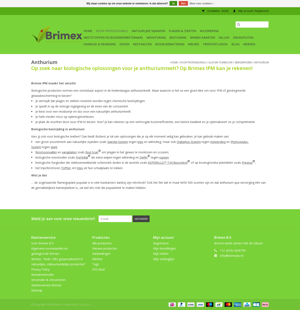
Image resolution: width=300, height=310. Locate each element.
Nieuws (193, 44)
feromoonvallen (46, 152)
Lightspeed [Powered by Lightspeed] (84, 304)
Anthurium (261, 62)
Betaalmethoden (42, 275)
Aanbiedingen (101, 254)
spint (54, 147)
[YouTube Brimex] (250, 218)
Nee (183, 3)
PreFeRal (82, 157)
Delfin (144, 157)
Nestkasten (142, 44)
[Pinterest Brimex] (243, 218)
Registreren (161, 243)
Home (88, 31)
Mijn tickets (161, 254)
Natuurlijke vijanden (148, 31)
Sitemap (36, 290)
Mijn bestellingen (164, 248)
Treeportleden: (215, 44)
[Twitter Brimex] (235, 218)
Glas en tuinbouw (220, 62)
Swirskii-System (117, 142)
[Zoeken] (252, 24)
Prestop (247, 163)
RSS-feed (98, 269)
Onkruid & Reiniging (100, 44)
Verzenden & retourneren (48, 280)
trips (140, 142)
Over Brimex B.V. (42, 243)
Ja (173, 3)
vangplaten (69, 152)
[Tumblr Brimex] (258, 218)
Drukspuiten (243, 37)
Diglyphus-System (189, 142)
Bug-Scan (91, 152)
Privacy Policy (40, 269)
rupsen (164, 157)
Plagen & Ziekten (182, 31)
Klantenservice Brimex (46, 285)
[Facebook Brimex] (228, 218)
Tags (95, 264)
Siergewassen (243, 62)
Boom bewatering (169, 44)
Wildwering (209, 31)
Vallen (224, 37)
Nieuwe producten (104, 248)
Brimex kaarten (202, 37)
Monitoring (156, 37)
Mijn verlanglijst (163, 259)
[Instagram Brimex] (265, 218)
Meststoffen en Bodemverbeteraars (113, 37)
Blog (235, 44)
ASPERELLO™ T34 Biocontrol (168, 163)
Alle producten (102, 243)
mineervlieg (218, 142)
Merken (249, 44)
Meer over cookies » (202, 3)
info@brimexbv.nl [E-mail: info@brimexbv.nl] (231, 256)
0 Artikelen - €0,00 (215, 11)
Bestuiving (177, 37)
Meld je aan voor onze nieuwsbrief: (63, 219)
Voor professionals (112, 31)
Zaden (124, 44)
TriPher (66, 168)
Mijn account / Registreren (251, 11)
